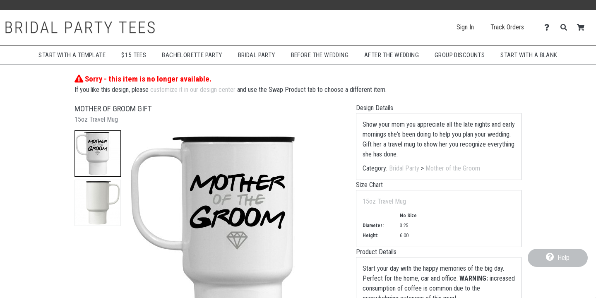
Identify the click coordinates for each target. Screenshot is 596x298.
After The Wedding (391, 55)
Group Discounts (460, 55)
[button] (97, 153)
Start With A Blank (528, 55)
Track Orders (507, 27)
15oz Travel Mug (384, 201)
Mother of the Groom (452, 168)
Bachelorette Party (192, 55)
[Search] (566, 27)
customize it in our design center (193, 90)
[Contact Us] (549, 27)
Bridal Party (256, 55)
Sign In (465, 27)
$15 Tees (133, 55)
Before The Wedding (319, 55)
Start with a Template (72, 55)
